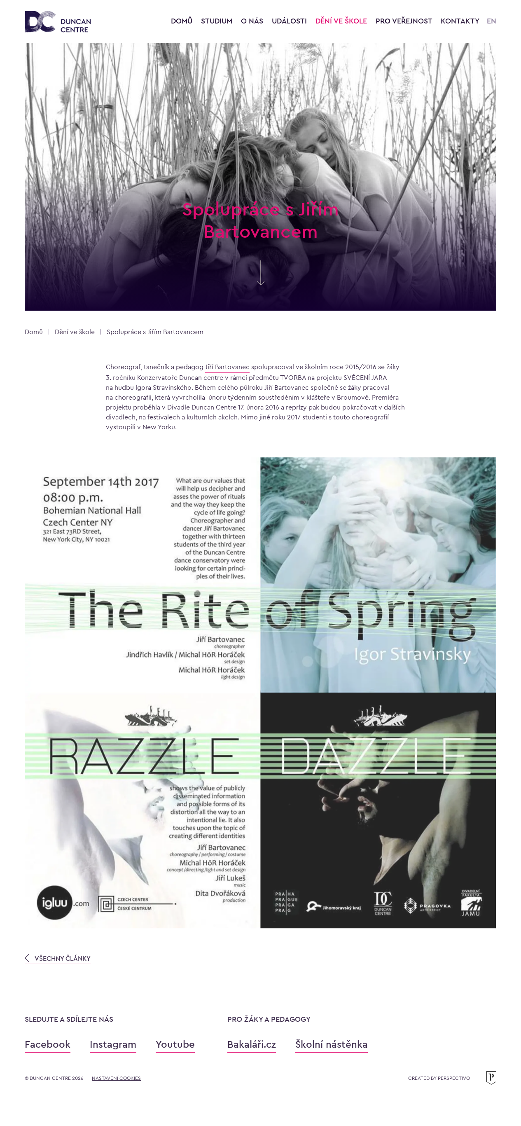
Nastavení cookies (116, 1078)
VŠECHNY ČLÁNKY (58, 958)
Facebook (47, 1044)
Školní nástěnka (331, 1044)
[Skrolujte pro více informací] (260, 281)
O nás (253, 21)
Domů (181, 21)
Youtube (175, 1044)
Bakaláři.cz (251, 1044)
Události (290, 21)
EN (491, 21)
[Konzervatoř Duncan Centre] (58, 22)
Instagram (113, 1044)
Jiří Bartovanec (227, 367)
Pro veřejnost (405, 21)
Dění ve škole (342, 21)
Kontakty (460, 21)
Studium (217, 21)
